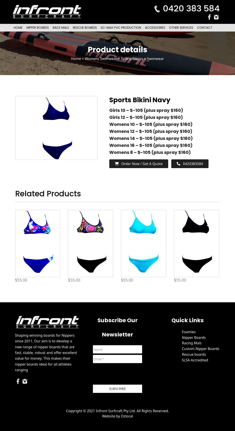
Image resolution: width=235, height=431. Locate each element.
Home (18, 27)
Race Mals (61, 27)
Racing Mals (191, 343)
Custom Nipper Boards (200, 348)
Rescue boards (194, 354)
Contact (204, 27)
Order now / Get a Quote (139, 163)
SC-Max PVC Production (121, 27)
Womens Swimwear (101, 58)
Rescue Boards (85, 27)
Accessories (155, 27)
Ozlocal (127, 416)
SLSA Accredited (195, 360)
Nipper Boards (38, 27)
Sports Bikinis (132, 58)
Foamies (189, 331)
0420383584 (190, 163)
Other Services (181, 27)
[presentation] (126, 374)
